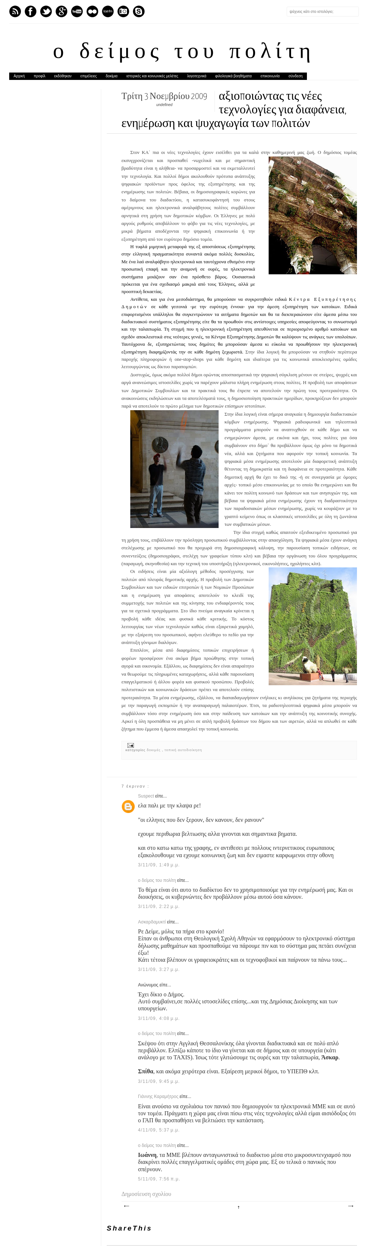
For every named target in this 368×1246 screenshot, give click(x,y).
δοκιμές (154, 750)
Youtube (77, 11)
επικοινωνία (270, 76)
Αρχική (19, 76)
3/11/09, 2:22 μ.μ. (159, 906)
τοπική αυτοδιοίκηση (183, 750)
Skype (139, 11)
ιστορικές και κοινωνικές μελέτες (152, 76)
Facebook (30, 11)
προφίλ (39, 76)
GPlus (61, 11)
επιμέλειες (89, 76)
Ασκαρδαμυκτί (152, 922)
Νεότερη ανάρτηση (126, 1206)
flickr (92, 11)
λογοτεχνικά (196, 76)
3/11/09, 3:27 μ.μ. (159, 969)
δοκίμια (111, 76)
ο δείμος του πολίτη (184, 52)
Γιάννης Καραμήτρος (159, 1096)
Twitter (46, 11)
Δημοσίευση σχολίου (146, 1194)
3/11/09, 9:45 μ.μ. (159, 1081)
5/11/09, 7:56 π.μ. (159, 1179)
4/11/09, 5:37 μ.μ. (159, 1130)
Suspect (146, 796)
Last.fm (108, 11)
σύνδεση (295, 76)
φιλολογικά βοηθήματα (233, 76)
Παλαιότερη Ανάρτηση (350, 1206)
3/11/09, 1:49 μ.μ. (159, 864)
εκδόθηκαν (62, 76)
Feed (15, 11)
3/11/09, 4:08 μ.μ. (159, 1018)
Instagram (123, 11)
